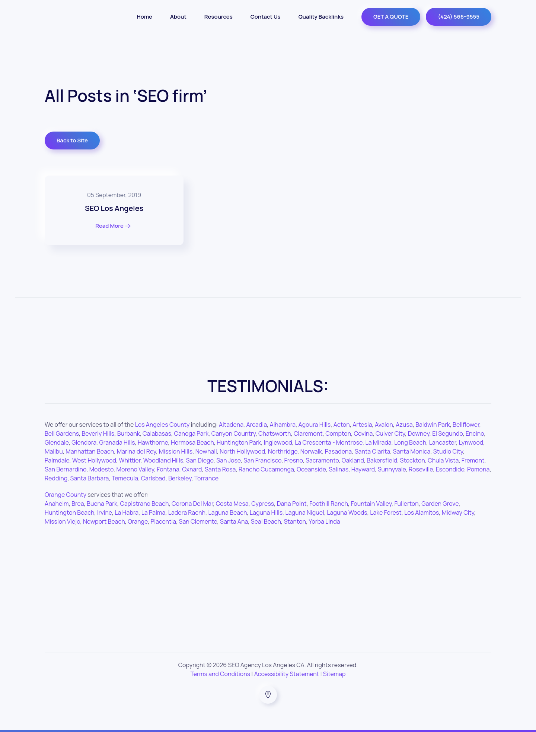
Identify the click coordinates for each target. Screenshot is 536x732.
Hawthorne (153, 442)
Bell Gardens (62, 433)
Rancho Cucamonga (266, 469)
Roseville (421, 469)
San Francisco (262, 460)
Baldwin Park (432, 424)
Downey (419, 433)
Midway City (458, 512)
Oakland (353, 460)
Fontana (168, 469)
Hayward (363, 469)
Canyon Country (233, 433)
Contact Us (266, 16)
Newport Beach (104, 521)
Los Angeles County (162, 424)
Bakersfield (382, 460)
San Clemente (198, 521)
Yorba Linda (324, 521)
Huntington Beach (70, 512)
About (178, 16)
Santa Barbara (89, 478)
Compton (338, 433)
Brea (77, 503)
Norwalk (311, 451)
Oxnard (192, 469)
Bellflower (466, 424)
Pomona (478, 469)
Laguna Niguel (304, 512)
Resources (218, 16)
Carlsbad (153, 478)
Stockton (412, 460)
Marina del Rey (136, 451)
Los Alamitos (421, 512)
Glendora (83, 442)
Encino (475, 433)
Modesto (101, 469)
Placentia (163, 521)
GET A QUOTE (390, 16)
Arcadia (256, 424)
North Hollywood (242, 451)
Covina (363, 433)
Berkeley (179, 478)
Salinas (338, 469)
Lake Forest (385, 512)
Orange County (65, 494)
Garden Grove (440, 503)
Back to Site (72, 140)
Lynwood (471, 442)
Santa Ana (234, 521)
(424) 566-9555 (458, 16)
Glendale (57, 442)
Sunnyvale (392, 469)
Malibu (54, 451)
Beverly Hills (98, 433)
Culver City (390, 433)
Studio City (448, 451)
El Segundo (447, 433)
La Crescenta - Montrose (329, 442)
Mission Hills (175, 451)
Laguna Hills (266, 512)
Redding (56, 478)
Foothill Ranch (328, 503)
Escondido (450, 469)
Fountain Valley (371, 503)
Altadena (231, 424)
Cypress (262, 503)
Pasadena (338, 451)
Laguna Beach (227, 512)
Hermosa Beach (192, 442)
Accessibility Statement (286, 674)
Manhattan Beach (90, 451)
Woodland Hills (163, 460)
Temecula (125, 478)
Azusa (404, 424)
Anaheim (57, 503)
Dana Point (292, 503)
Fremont (473, 460)
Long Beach (410, 442)
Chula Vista (443, 460)
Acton (342, 424)
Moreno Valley (135, 469)
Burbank (128, 433)
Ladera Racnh (186, 512)
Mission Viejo (62, 521)
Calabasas (157, 433)
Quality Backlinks (321, 16)
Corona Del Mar (192, 503)
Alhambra (283, 424)
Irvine (104, 512)
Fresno (293, 460)
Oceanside (311, 469)
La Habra (126, 512)
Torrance (206, 478)
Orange (138, 521)
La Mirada (379, 442)
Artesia (362, 424)
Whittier (130, 460)
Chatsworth (274, 433)
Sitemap (334, 674)
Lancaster (442, 442)
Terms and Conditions (221, 674)
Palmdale (57, 460)
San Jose (228, 460)
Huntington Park (239, 442)
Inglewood (278, 442)
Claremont (308, 433)
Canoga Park (191, 433)
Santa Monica (412, 451)
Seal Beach (266, 521)
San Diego (200, 460)
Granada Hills (117, 442)
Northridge (283, 451)
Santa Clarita (372, 451)
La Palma (153, 512)
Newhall (206, 451)
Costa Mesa (232, 503)
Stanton (295, 521)
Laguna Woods (347, 512)
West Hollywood (94, 460)
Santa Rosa (220, 469)
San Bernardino (65, 469)
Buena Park (102, 503)
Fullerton (407, 503)
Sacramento (322, 460)
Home (144, 16)
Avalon (384, 424)
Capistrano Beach (144, 503)
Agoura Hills (315, 424)
